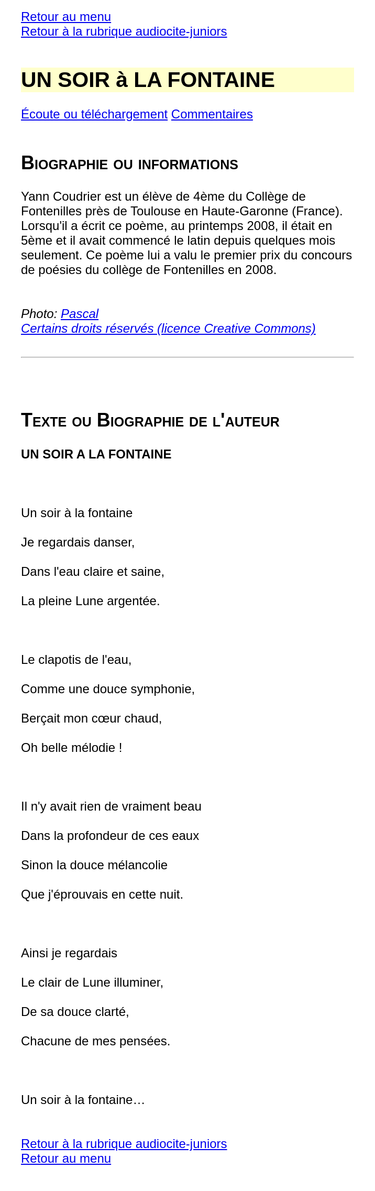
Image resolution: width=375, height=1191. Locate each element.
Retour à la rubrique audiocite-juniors (124, 31)
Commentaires (212, 114)
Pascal (79, 314)
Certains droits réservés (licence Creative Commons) (168, 328)
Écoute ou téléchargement (94, 114)
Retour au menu (66, 16)
